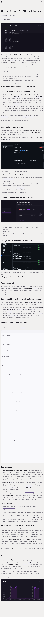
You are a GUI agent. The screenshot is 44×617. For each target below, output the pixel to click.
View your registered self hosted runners (16, 241)
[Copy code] (42, 332)
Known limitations (6, 503)
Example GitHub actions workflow (14, 322)
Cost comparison (6, 556)
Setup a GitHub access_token (12, 127)
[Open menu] (42, 2)
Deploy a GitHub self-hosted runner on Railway (18, 91)
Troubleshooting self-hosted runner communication (17, 525)
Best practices (6, 467)
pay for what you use (28, 56)
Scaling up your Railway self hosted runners (17, 197)
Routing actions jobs (8, 283)
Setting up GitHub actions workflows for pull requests (21, 299)
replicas (12, 62)
